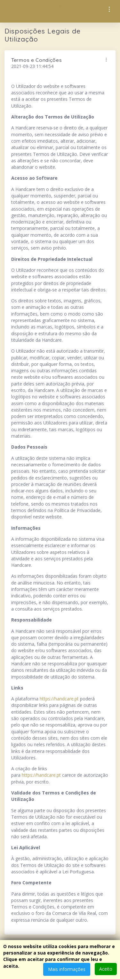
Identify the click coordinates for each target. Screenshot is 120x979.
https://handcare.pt (59, 699)
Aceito (105, 969)
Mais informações (66, 969)
